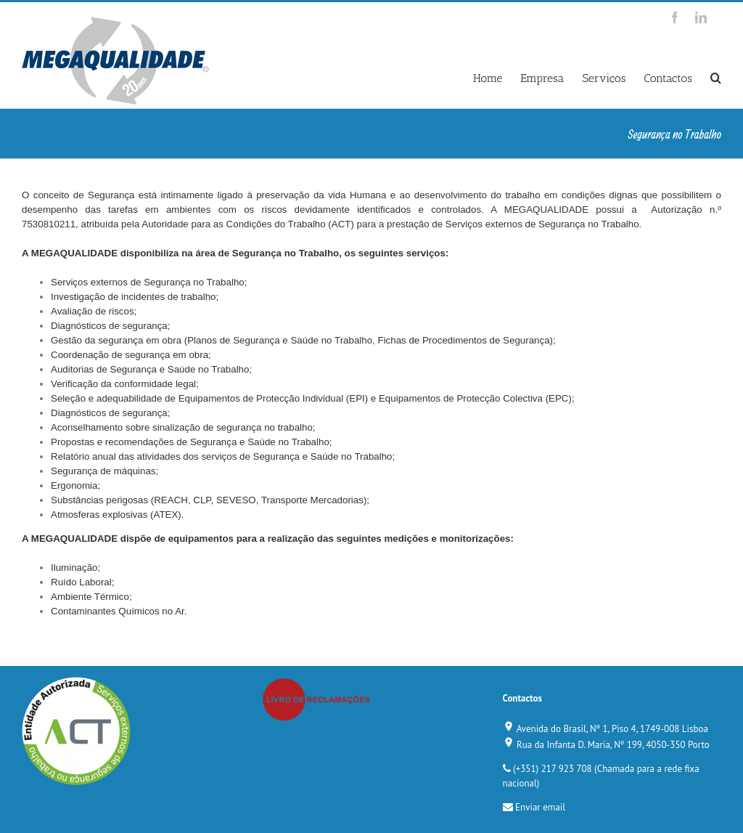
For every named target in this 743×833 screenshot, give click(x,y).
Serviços (603, 78)
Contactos (668, 78)
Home (487, 78)
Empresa (542, 78)
